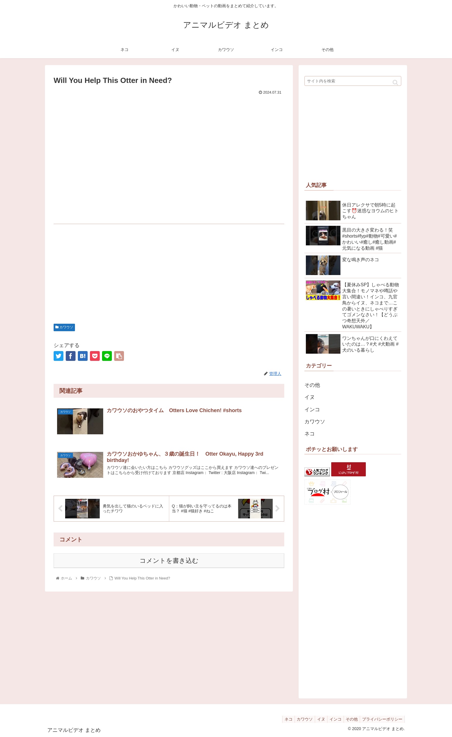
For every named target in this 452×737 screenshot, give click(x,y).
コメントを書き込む (169, 561)
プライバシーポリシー (381, 719)
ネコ (309, 434)
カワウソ (64, 327)
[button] (395, 82)
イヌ (309, 397)
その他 (312, 385)
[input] (352, 81)
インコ (312, 409)
